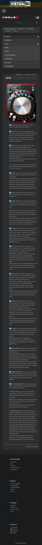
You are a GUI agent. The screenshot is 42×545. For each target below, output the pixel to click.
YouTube (13, 529)
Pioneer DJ (21, 29)
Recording (7, 62)
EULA (12, 511)
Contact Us (13, 507)
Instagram (14, 531)
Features (12, 465)
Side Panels (8, 58)
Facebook (14, 527)
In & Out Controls (9, 55)
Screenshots (14, 469)
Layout (8, 31)
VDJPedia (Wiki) (15, 487)
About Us (13, 505)
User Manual (14, 485)
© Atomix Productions (21, 543)
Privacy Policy (14, 509)
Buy (11, 463)
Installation (7, 40)
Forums (12, 491)
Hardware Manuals (9, 29)
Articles (12, 489)
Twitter (13, 533)
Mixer (6, 47)
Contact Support (15, 483)
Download (13, 462)
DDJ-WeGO (30, 29)
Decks (15, 31)
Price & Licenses (15, 467)
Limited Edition (8, 66)
